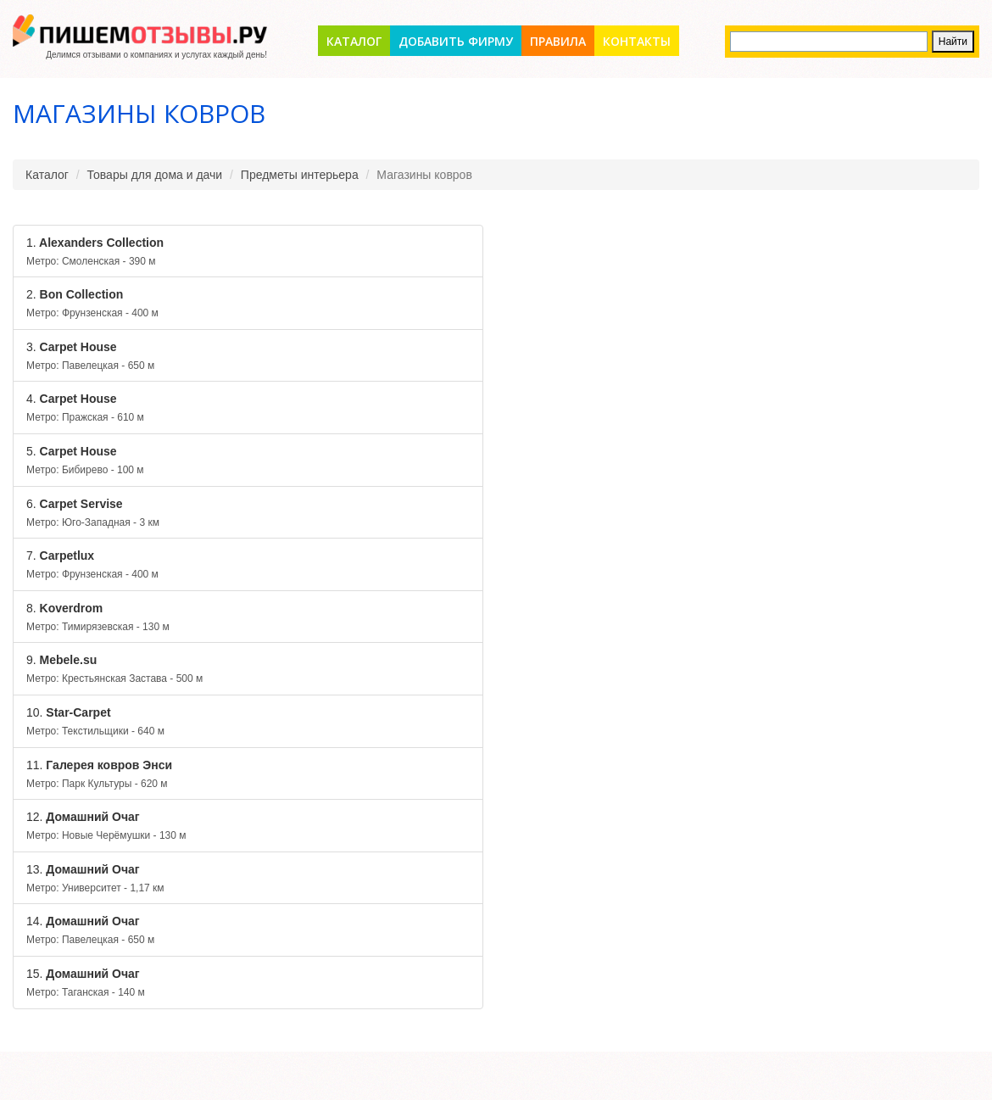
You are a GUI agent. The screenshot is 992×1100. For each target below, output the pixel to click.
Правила (558, 41)
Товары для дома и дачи (155, 174)
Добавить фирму (455, 41)
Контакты (637, 41)
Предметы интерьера (300, 174)
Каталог (354, 41)
